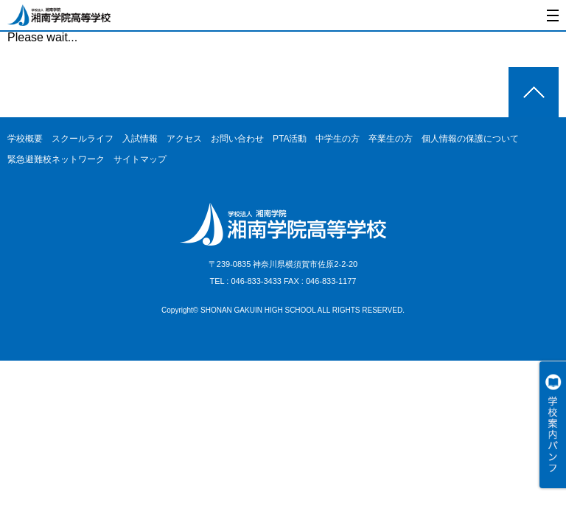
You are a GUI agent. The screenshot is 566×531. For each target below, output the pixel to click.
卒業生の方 (390, 138)
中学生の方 (337, 138)
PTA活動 (290, 138)
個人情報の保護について (470, 138)
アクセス (184, 138)
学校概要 (25, 138)
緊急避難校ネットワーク (56, 159)
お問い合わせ (237, 138)
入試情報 (140, 138)
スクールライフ (82, 138)
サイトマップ (140, 159)
